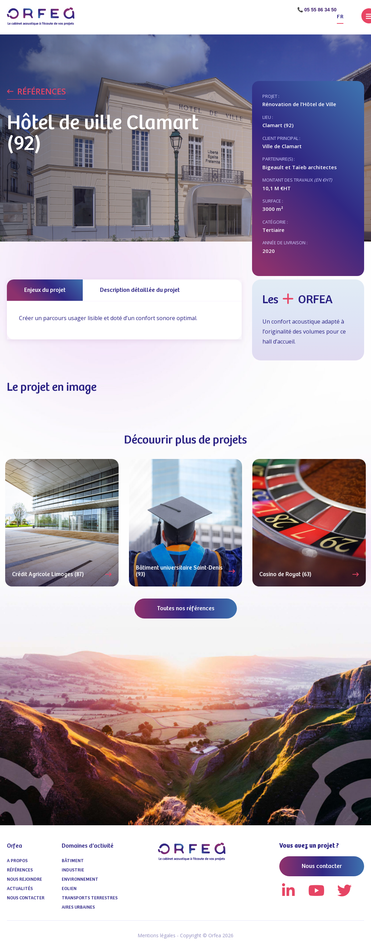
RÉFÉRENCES (41, 91)
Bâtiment (73, 861)
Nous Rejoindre (24, 879)
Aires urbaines (78, 907)
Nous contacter (25, 898)
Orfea (14, 845)
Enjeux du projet (45, 290)
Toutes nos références (185, 608)
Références (20, 870)
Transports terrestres (90, 898)
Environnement (80, 879)
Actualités (20, 888)
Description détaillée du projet (140, 290)
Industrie (73, 870)
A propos (17, 861)
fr (340, 17)
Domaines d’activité (87, 845)
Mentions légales (157, 935)
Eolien (69, 888)
